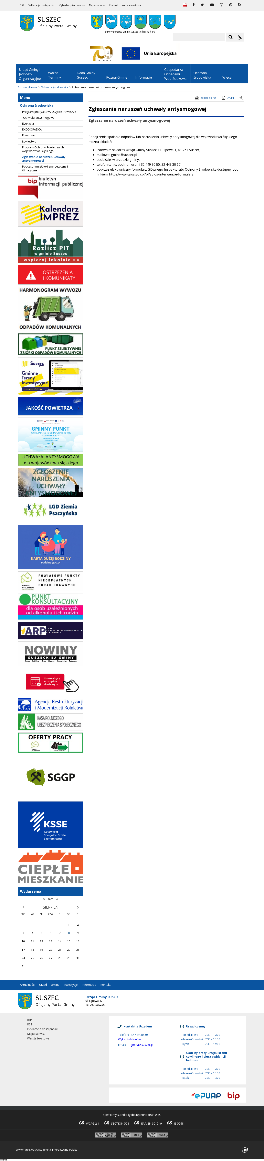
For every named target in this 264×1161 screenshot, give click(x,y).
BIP (29, 1020)
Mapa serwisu (97, 5)
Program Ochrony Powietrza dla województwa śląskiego (43, 149)
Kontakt (113, 5)
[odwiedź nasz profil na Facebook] (193, 5)
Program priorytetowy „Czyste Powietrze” (49, 112)
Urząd (43, 985)
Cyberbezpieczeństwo (72, 5)
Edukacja (28, 123)
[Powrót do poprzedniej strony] (241, 97)
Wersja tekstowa (131, 5)
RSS (22, 5)
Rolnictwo (28, 135)
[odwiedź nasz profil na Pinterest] (230, 5)
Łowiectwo (29, 141)
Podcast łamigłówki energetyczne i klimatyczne (45, 168)
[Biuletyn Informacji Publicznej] (185, 5)
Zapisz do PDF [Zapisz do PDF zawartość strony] (206, 98)
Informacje (89, 985)
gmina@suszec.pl (142, 1045)
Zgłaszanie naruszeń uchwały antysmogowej (43, 158)
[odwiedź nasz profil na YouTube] (212, 5)
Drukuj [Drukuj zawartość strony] (227, 98)
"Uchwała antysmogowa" (39, 117)
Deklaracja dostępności (41, 5)
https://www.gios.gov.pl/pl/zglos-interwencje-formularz (151, 174)
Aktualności (27, 985)
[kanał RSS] (239, 5)
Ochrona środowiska (36, 105)
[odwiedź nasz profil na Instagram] (221, 5)
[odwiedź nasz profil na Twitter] (202, 5)
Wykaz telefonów (129, 1039)
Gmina (55, 985)
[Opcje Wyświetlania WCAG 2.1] (239, 37)
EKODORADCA (32, 129)
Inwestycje (71, 985)
